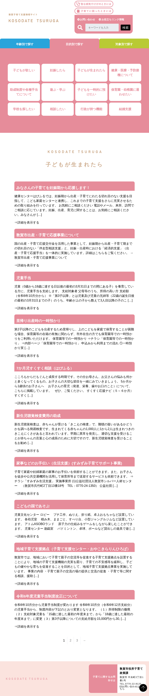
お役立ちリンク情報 (112, 19)
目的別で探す (74, 44)
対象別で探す (124, 44)
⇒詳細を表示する (26, 222)
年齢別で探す (25, 44)
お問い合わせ (87, 19)
